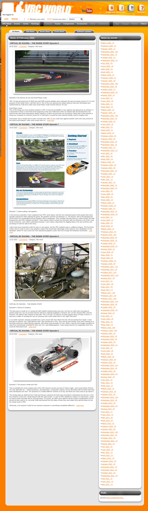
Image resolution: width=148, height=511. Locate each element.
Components (68, 24)
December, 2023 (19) (110, 115)
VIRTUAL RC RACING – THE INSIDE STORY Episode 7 (34, 124)
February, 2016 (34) (109, 330)
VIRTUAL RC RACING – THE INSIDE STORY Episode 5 (34, 331)
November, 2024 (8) (109, 86)
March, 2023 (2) (108, 133)
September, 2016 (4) (110, 310)
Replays (125, 24)
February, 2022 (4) (109, 165)
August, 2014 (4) (108, 377)
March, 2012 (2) (108, 458)
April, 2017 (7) (107, 290)
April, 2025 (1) (107, 72)
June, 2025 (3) (107, 66)
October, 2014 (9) (109, 371)
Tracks (57, 24)
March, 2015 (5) (108, 357)
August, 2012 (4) (108, 444)
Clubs (92, 24)
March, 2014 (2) (108, 388)
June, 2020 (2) (107, 194)
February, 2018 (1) (109, 261)
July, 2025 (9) (107, 63)
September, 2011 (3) (110, 476)
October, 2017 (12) (109, 272)
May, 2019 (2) (107, 223)
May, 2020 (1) (107, 197)
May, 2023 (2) (107, 127)
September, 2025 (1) (110, 60)
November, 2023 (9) (109, 118)
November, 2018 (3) (109, 240)
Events (17, 24)
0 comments (23, 128)
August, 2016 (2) (108, 313)
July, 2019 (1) (107, 217)
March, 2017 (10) (108, 293)
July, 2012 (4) (107, 447)
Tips (117, 24)
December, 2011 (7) (109, 467)
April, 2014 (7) (107, 386)
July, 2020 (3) (107, 191)
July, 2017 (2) (107, 281)
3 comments (23, 239)
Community (103, 24)
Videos (143, 24)
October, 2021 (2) (109, 174)
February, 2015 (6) (109, 359)
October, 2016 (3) (109, 307)
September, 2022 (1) (110, 150)
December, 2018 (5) (109, 237)
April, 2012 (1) (107, 455)
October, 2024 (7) (109, 89)
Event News (59, 31)
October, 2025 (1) (109, 57)
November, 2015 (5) (109, 339)
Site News (30, 31)
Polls (103, 493)
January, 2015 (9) (109, 362)
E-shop (131, 8)
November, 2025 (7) (109, 54)
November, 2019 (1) (109, 211)
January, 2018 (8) (109, 264)
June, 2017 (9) (107, 284)
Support (141, 8)
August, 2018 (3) (108, 249)
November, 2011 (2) (109, 470)
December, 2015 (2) (109, 336)
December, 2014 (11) (110, 365)
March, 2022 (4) (108, 162)
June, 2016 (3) (107, 319)
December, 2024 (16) (110, 84)
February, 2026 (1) (109, 46)
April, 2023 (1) (107, 130)
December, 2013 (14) (110, 397)
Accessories (82, 24)
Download (110, 8)
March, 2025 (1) (108, 75)
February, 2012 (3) (109, 461)
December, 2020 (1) (109, 185)
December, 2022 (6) (109, 142)
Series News (45, 31)
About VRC (120, 8)
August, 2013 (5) (108, 409)
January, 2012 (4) (109, 464)
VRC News (6, 24)
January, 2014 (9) (109, 394)
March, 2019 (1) (108, 229)
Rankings (35, 24)
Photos (135, 24)
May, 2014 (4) (107, 383)
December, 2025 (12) (110, 52)
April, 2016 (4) (107, 325)
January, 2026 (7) (109, 49)
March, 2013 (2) (108, 423)
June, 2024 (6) (107, 101)
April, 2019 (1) (107, 226)
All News (15, 31)
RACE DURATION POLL (115, 498)
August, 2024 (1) (108, 95)
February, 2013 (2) (109, 426)
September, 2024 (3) (110, 92)
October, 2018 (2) (109, 243)
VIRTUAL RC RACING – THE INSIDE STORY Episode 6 (34, 236)
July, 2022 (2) (107, 153)
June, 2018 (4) (107, 252)
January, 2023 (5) (109, 139)
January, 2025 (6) (109, 81)
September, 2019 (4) (110, 214)
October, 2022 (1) (109, 147)
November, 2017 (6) (109, 269)
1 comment (23, 46)
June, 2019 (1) (107, 220)
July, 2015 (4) (107, 348)
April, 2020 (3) (107, 200)
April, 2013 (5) (107, 420)
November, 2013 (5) (109, 400)
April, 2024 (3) (107, 107)
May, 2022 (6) (107, 156)
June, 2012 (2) (107, 449)
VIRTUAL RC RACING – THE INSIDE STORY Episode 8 (34, 43)
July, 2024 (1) (107, 98)
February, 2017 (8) (109, 296)
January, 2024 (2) (109, 113)
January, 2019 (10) (109, 235)
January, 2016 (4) (109, 333)
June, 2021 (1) (107, 176)
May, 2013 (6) (107, 418)
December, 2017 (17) (110, 266)
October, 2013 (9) (109, 403)
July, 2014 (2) (107, 380)
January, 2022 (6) (109, 168)
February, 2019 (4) (109, 232)
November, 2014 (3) (109, 368)
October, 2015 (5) (109, 342)
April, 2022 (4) (107, 159)
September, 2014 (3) (110, 374)
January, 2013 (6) (109, 429)
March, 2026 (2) (108, 43)
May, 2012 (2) (107, 452)
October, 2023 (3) (109, 121)
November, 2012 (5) (109, 435)
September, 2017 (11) (110, 275)
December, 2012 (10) (110, 432)
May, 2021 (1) (107, 179)
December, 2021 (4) (109, 171)
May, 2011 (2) (107, 484)
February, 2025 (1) (109, 78)
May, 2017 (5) (107, 287)
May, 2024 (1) (107, 104)
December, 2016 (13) (110, 301)
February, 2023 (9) (109, 136)
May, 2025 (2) (107, 69)
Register (15, 19)
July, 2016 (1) (107, 316)
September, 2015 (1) (110, 345)
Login (6, 19)
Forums (48, 24)
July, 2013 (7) (107, 412)
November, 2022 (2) (109, 145)
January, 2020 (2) (109, 208)
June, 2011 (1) (107, 481)
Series (25, 24)
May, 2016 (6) (107, 322)
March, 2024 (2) (108, 110)
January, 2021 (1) (109, 182)
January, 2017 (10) (109, 298)
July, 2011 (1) (107, 478)
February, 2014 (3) (109, 391)
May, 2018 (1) (107, 255)
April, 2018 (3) (107, 258)
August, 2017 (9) (108, 278)
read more (50, 120)
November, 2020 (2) (109, 188)
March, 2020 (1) (108, 203)
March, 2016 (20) (108, 327)
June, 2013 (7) (107, 415)
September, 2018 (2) (110, 246)
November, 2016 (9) (109, 304)
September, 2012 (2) (110, 441)
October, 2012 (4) (109, 438)
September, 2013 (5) (110, 406)
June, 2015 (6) (107, 351)
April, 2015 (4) (107, 354)
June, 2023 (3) (107, 124)
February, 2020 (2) (109, 205)
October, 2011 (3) (109, 473)
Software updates (84, 31)
